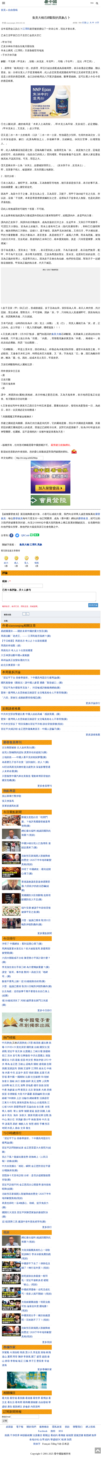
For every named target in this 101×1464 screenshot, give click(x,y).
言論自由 (31, 1108)
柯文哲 (29, 1061)
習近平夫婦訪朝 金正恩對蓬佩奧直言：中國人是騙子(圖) (30, 730)
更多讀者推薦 (93, 736)
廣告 (9, 1408)
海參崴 (11, 1091)
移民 (9, 1112)
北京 (30, 1091)
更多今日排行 (44, 1012)
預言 (47, 1125)
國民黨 (30, 1048)
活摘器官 (44, 1099)
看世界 (36, 1399)
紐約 (47, 1441)
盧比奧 (44, 1044)
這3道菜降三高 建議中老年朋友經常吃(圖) (24, 1223)
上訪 (18, 1099)
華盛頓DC (55, 1441)
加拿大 (5, 1082)
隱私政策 (57, 1428)
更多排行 (47, 1228)
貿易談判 (12, 1070)
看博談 (44, 1399)
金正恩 (13, 1065)
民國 (35, 1117)
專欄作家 (9, 1348)
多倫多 (26, 1408)
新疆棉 (46, 1053)
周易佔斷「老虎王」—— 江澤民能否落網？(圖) (26, 637)
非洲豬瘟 (12, 1095)
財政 (41, 1087)
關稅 (36, 1065)
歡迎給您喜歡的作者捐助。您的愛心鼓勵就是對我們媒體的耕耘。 (35, 451)
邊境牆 (42, 1065)
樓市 (36, 1087)
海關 (26, 1112)
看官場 (13, 1399)
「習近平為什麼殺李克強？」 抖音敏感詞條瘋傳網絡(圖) (30, 689)
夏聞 (9, 1358)
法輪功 (25, 1099)
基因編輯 (37, 1095)
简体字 (36, 1445)
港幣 (23, 1087)
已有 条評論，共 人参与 (16, 590)
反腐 (42, 1074)
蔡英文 (24, 1091)
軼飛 (48, 1354)
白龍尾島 (42, 1104)
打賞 (84, 23)
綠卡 (4, 1117)
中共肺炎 (7, 1044)
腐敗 (36, 1074)
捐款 (67, 1428)
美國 (4, 1070)
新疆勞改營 (20, 1108)
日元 (17, 1087)
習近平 (11, 1053)
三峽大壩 (37, 1053)
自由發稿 (13, 10)
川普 (30, 1044)
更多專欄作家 (44, 1371)
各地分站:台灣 (36, 1441)
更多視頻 (47, 1343)
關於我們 (31, 1428)
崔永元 (42, 1070)
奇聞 (4, 1129)
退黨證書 (78, 1437)
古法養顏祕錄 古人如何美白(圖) (18, 749)
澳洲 (30, 1117)
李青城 (13, 1362)
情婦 (31, 1074)
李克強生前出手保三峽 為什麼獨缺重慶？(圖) (26, 968)
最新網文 (17, 1408)
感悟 (36, 1125)
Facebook (42, 1432)
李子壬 (32, 1362)
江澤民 (26, 29)
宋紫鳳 (5, 1354)
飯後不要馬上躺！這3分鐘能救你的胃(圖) (23, 983)
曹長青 (40, 1362)
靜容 (7, 1362)
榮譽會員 (18, 518)
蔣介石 (11, 1121)
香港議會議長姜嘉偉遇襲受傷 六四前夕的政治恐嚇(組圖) (35, 887)
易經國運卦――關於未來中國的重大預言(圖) (24, 632)
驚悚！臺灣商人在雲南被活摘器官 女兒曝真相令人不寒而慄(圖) (34, 694)
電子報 (19, 1428)
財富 (46, 1087)
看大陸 (5, 1399)
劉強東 (37, 1091)
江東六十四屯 (9, 1104)
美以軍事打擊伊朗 (11, 797)
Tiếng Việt (56, 1445)
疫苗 (23, 1061)
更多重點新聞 (44, 935)
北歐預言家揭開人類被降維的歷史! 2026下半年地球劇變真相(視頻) (36, 861)
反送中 (19, 1074)
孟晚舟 (29, 1065)
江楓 (25, 1362)
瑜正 (20, 1362)
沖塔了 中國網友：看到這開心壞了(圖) (22, 945)
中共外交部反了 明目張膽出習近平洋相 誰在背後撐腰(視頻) (32, 725)
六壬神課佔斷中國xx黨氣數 (15, 657)
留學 (21, 1112)
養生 (28, 1129)
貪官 (25, 1074)
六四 (12, 1061)
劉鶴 (20, 1070)
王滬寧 (27, 1070)
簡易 (22, 1354)
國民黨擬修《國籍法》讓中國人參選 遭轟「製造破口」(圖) (32, 684)
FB (42, 1078)
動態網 (87, 1437)
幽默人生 (23, 1125)
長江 (4, 1057)
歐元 (12, 1087)
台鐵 (36, 1048)
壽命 (17, 1129)
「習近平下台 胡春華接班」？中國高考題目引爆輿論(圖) (30, 679)
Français (46, 1445)
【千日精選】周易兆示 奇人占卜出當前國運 (24, 642)
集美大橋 (56, 334)
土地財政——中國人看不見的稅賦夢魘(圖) (24, 759)
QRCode (25, 535)
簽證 (37, 1112)
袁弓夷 (16, 1057)
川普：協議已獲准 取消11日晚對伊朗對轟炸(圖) (27, 988)
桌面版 (9, 1428)
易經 (15, 1125)
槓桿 (28, 1082)
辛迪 (46, 1362)
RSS (61, 1432)
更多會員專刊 (44, 787)
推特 (53, 1432)
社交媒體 (35, 1078)
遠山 (4, 1358)
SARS (10, 1108)
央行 (17, 1082)
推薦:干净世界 (12, 1437)
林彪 (33, 1121)
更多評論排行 (93, 704)
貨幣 (39, 1082)
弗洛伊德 (38, 1061)
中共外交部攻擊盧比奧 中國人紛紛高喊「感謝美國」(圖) (30, 715)
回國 (42, 1112)
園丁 (33, 1358)
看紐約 (54, 1437)
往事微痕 (25, 1057)
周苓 (15, 1358)
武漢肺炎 (22, 1044)
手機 (42, 1125)
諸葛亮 (8, 1125)
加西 (69, 1441)
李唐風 (27, 1358)
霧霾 (29, 1095)
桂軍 (40, 1117)
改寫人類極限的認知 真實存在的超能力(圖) (24, 754)
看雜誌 (46, 1437)
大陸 (19, 1095)
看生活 (11, 1404)
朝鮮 (46, 1078)
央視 (47, 1108)
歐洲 (63, 1441)
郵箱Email (6, 1418)
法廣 (27, 1078)
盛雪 (39, 1358)
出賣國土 (27, 1053)
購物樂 (34, 1404)
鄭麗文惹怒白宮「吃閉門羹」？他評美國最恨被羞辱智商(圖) (35, 823)
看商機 (26, 1404)
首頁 (3, 10)
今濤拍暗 (14, 1354)
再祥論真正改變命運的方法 (15, 661)
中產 (4, 1091)
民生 (10, 1117)
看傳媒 (61, 1437)
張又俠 (18, 1053)
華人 (4, 1112)
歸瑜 (43, 1354)
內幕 (7, 1074)
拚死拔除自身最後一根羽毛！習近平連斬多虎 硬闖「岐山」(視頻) (34, 1281)
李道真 (36, 1354)
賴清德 (37, 1044)
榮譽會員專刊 (12, 744)
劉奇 (39, 1121)
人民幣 (45, 1082)
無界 (94, 1437)
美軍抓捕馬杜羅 (10, 807)
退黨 (17, 1061)
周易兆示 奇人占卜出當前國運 (17, 652)
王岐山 (21, 1065)
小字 (97, 23)
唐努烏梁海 (23, 1104)
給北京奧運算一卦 (10, 666)
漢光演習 (21, 1048)
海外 (16, 1117)
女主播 (40, 1108)
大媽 (43, 1091)
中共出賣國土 (38, 1057)
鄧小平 (27, 1121)
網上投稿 (90, 1428)
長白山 (33, 1104)
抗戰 (46, 1117)
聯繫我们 (77, 1428)
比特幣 (5, 1087)
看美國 (21, 1399)
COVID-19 (10, 1048)
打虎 (47, 1074)
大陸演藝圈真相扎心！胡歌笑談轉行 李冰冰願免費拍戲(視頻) (36, 1255)
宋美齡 (19, 1121)
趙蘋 (44, 1358)
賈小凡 (28, 1354)
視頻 (6, 1234)
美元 (33, 1082)
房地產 (29, 1087)
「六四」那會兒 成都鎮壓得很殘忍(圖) (21, 699)
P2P (25, 1095)
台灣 (17, 1091)
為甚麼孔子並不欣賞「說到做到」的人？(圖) (25, 763)
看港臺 (28, 1399)
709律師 (11, 1099)
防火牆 (46, 1095)
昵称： (6, 581)
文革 (23, 1129)
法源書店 (37, 1437)
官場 (4, 1078)
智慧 (31, 1125)
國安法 (43, 1048)
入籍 (48, 1112)
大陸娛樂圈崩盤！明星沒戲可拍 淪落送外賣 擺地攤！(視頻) (35, 1307)
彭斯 (49, 1065)
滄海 (4, 1366)
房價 (49, 1091)
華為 (7, 1065)
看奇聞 (18, 1404)
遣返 (31, 1112)
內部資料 (35, 1408)
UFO (46, 1061)
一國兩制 (20, 1078)
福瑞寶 (69, 1437)
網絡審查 (34, 1099)
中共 (12, 1074)
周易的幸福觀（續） (11, 647)
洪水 (9, 1057)
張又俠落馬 (8, 802)
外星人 (11, 1129)
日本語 (65, 1445)
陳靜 (20, 1358)
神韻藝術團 (26, 1437)
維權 (4, 1099)
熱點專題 (9, 792)
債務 (23, 1082)
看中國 (11, 1078)
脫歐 (12, 1082)
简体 (92, 3)
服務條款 (44, 1428)
